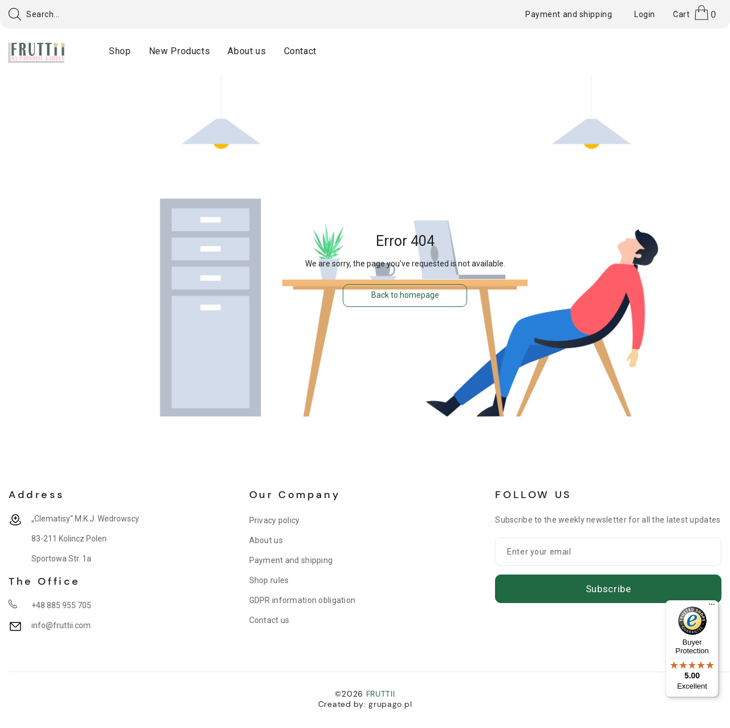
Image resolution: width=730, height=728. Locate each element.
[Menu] (712, 607)
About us (266, 540)
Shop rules (269, 580)
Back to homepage (405, 295)
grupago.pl (390, 704)
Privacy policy (274, 520)
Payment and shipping (291, 560)
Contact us (269, 620)
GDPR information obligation (302, 600)
